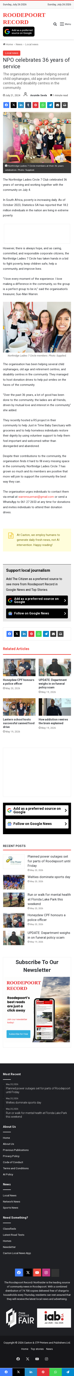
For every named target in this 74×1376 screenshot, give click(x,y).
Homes (7, 1240)
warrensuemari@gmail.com (36, 497)
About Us (8, 1143)
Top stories (37, 1348)
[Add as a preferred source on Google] (19, 32)
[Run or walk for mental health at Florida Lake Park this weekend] (14, 899)
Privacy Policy (11, 1156)
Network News (11, 1201)
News (19, 44)
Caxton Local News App (17, 1253)
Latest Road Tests (13, 1234)
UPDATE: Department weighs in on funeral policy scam (53, 683)
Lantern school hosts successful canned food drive (19, 723)
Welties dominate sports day (49, 877)
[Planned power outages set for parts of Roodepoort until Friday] (14, 861)
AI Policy (8, 1174)
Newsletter (9, 1247)
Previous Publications (16, 1150)
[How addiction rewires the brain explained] (55, 707)
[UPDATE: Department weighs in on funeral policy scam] (55, 667)
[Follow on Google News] (37, 613)
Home (8, 44)
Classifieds (9, 1228)
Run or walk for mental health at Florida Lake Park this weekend (49, 899)
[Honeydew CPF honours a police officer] (19, 667)
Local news (31, 44)
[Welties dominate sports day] (14, 882)
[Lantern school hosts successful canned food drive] (19, 707)
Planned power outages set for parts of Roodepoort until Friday (49, 861)
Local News (9, 1195)
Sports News (10, 1207)
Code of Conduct (13, 1162)
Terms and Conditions (16, 1168)
